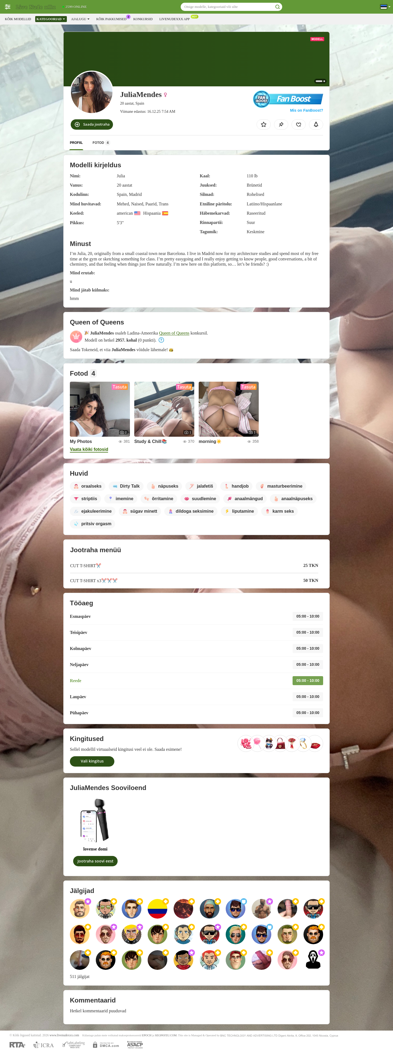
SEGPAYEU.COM (166, 1035)
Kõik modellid (18, 19)
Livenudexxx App (175, 18)
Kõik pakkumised (112, 18)
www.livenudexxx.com (64, 1035)
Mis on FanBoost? (306, 110)
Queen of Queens (174, 333)
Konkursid (143, 19)
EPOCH (146, 1035)
